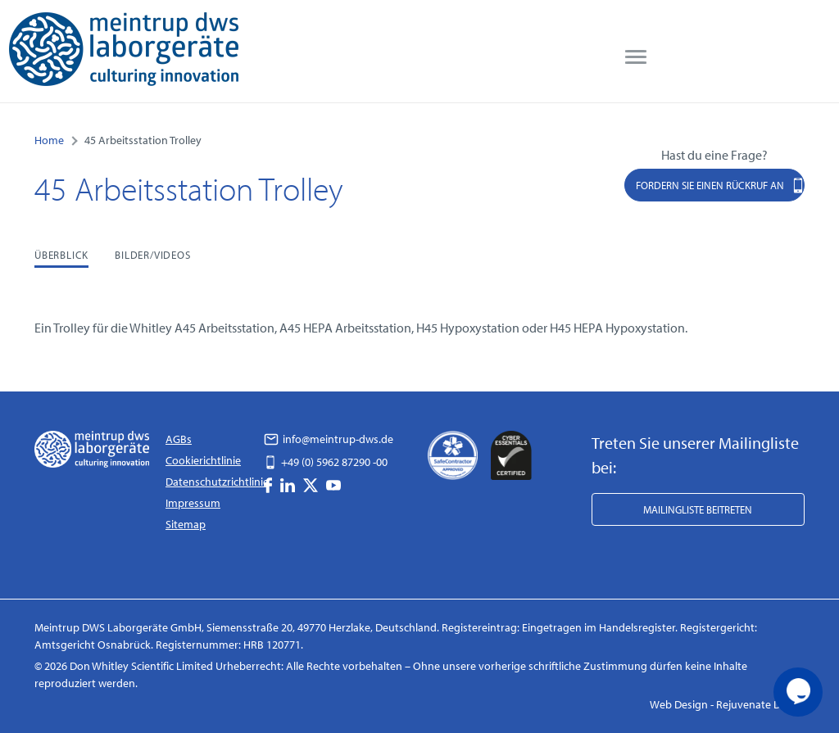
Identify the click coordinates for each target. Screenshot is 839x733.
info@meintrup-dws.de (328, 439)
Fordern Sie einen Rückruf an (720, 185)
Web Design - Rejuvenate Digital (727, 704)
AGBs (179, 439)
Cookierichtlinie (203, 460)
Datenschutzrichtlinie (217, 481)
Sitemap (186, 524)
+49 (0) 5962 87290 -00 (326, 462)
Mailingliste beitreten (697, 509)
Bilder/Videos (152, 254)
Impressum (193, 502)
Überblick (61, 254)
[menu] (635, 57)
